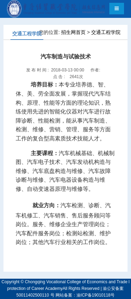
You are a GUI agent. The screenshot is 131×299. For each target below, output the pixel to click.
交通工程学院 (106, 32)
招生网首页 (73, 32)
